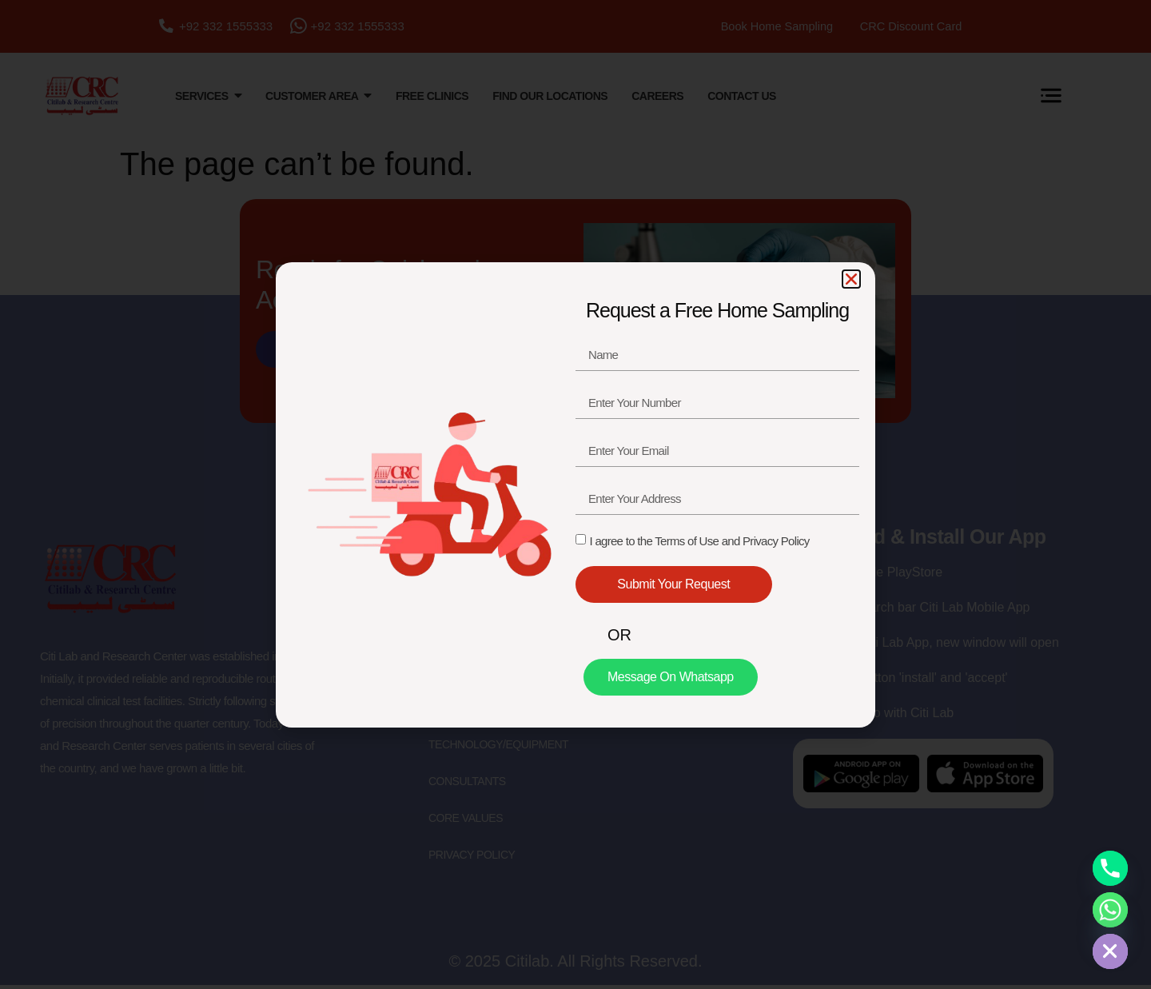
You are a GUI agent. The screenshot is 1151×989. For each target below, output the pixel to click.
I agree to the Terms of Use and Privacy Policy (699, 541)
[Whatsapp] (1110, 909)
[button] (851, 279)
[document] (575, 494)
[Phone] (1110, 868)
